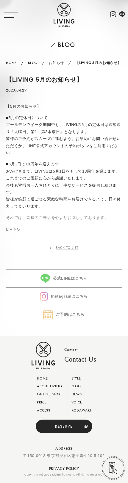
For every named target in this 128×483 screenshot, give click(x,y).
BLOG (76, 386)
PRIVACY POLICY (64, 468)
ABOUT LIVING (49, 386)
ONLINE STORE (49, 394)
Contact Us (80, 359)
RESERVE (64, 426)
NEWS (76, 394)
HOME (42, 378)
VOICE (76, 402)
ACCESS (43, 410)
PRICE (41, 402)
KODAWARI (81, 410)
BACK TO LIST (67, 247)
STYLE (76, 378)
